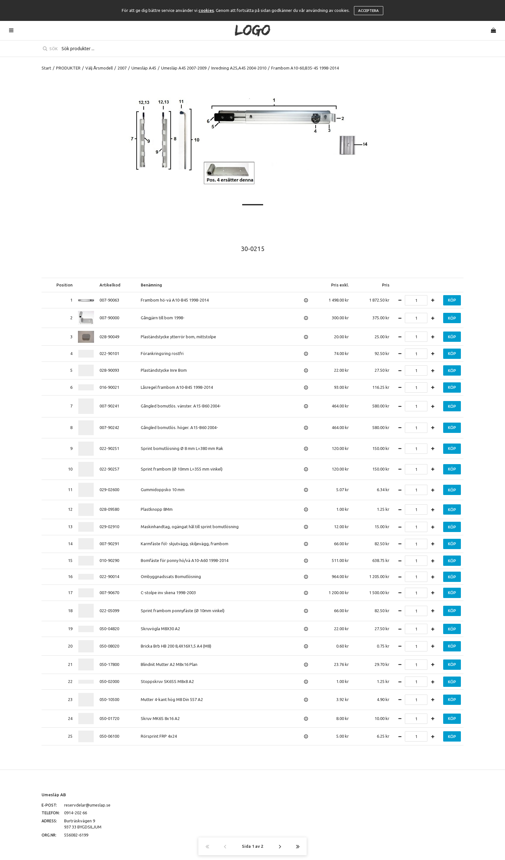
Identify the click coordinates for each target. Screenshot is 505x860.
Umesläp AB (54, 794)
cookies (206, 10)
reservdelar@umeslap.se (87, 805)
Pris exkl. (340, 285)
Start (46, 68)
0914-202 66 (75, 812)
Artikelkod (110, 285)
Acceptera (368, 11)
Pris (385, 285)
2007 (122, 68)
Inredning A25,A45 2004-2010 (238, 68)
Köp (452, 300)
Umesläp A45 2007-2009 (183, 68)
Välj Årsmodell (99, 68)
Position (64, 285)
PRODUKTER (68, 68)
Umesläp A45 (143, 68)
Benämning (151, 285)
